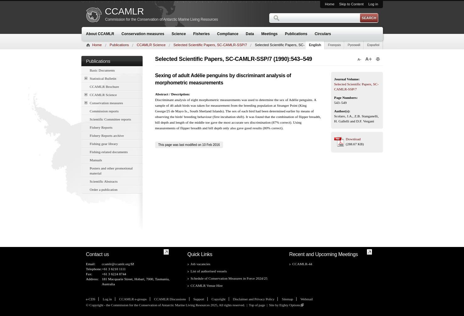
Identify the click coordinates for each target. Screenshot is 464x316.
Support (198, 299)
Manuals (96, 160)
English (315, 45)
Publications (296, 34)
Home (329, 4)
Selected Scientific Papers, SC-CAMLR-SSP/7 (210, 45)
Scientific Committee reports (110, 119)
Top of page (257, 305)
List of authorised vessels (209, 271)
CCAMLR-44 (302, 264)
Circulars (323, 34)
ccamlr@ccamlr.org (116, 264)
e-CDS (91, 299)
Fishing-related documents (109, 152)
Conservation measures (143, 34)
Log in (373, 4)
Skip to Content (351, 4)
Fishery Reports (101, 127)
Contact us (97, 254)
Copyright (218, 299)
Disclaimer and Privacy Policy (253, 299)
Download (353, 139)
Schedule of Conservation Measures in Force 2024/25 (229, 278)
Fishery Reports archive (107, 135)
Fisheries (201, 34)
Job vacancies (200, 264)
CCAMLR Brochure (104, 86)
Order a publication (104, 189)
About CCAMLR (100, 34)
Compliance (227, 34)
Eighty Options (289, 305)
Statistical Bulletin (100, 78)
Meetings (269, 34)
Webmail (306, 299)
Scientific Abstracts (104, 181)
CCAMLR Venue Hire (207, 285)
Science (179, 34)
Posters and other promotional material (111, 170)
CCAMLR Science (151, 45)
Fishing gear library (104, 144)
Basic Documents (102, 70)
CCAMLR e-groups (132, 299)
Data (250, 34)
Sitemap (287, 299)
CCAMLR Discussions (170, 299)
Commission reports (104, 111)
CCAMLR (124, 11)
